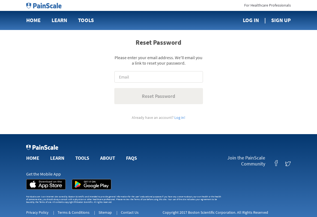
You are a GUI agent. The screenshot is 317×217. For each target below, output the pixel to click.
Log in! (179, 117)
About (107, 158)
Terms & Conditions (73, 212)
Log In (251, 20)
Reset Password (158, 96)
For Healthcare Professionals (267, 5)
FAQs (131, 158)
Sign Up (281, 20)
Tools (86, 20)
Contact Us (130, 212)
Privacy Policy (37, 212)
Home (33, 20)
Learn (59, 20)
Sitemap (105, 212)
